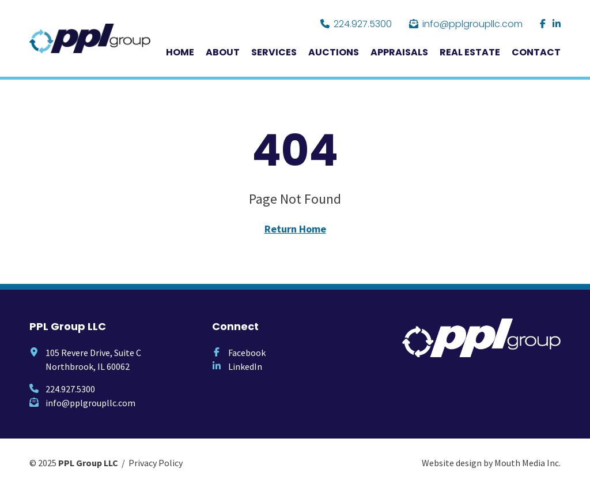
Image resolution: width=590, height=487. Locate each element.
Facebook (247, 352)
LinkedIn (245, 366)
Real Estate (470, 52)
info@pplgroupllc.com (466, 24)
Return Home (295, 228)
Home (180, 52)
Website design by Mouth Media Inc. (491, 463)
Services (274, 52)
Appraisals (399, 52)
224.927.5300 (356, 24)
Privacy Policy (155, 463)
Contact (536, 52)
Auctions (333, 52)
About (223, 52)
